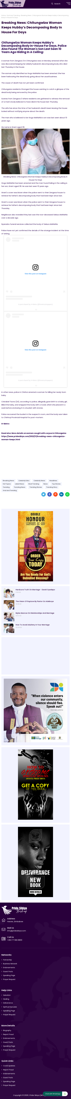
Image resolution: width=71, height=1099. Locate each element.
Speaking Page (9, 975)
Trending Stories (36, 487)
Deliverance (8, 1003)
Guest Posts (8, 971)
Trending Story (51, 487)
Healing (6, 999)
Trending (6, 487)
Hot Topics (7, 484)
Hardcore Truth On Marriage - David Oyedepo (35, 589)
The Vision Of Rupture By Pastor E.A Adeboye (35, 601)
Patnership (7, 960)
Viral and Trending (13, 15)
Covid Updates (9, 1066)
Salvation (7, 995)
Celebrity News (39, 480)
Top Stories (56, 484)
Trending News (19, 487)
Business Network (10, 964)
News (45, 484)
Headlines (53, 480)
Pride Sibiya (34, 1095)
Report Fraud (8, 1034)
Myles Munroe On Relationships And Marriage (35, 613)
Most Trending (33, 484)
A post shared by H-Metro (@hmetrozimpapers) (35, 304)
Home (3, 15)
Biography (7, 1030)
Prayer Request (9, 979)
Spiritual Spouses (10, 1007)
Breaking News (8, 480)
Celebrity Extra (23, 480)
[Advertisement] (35, 459)
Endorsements (9, 967)
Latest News (19, 484)
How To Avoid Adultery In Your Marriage (33, 625)
